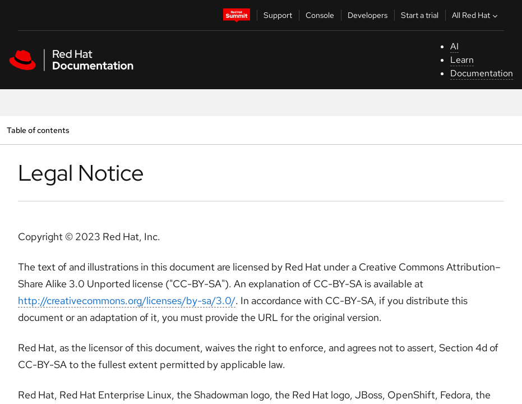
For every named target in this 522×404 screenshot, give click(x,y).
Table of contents (38, 130)
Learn (462, 60)
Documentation (481, 73)
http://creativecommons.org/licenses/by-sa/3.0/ (126, 300)
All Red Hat (476, 15)
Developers (367, 15)
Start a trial (419, 15)
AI (454, 46)
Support (278, 15)
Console (320, 15)
